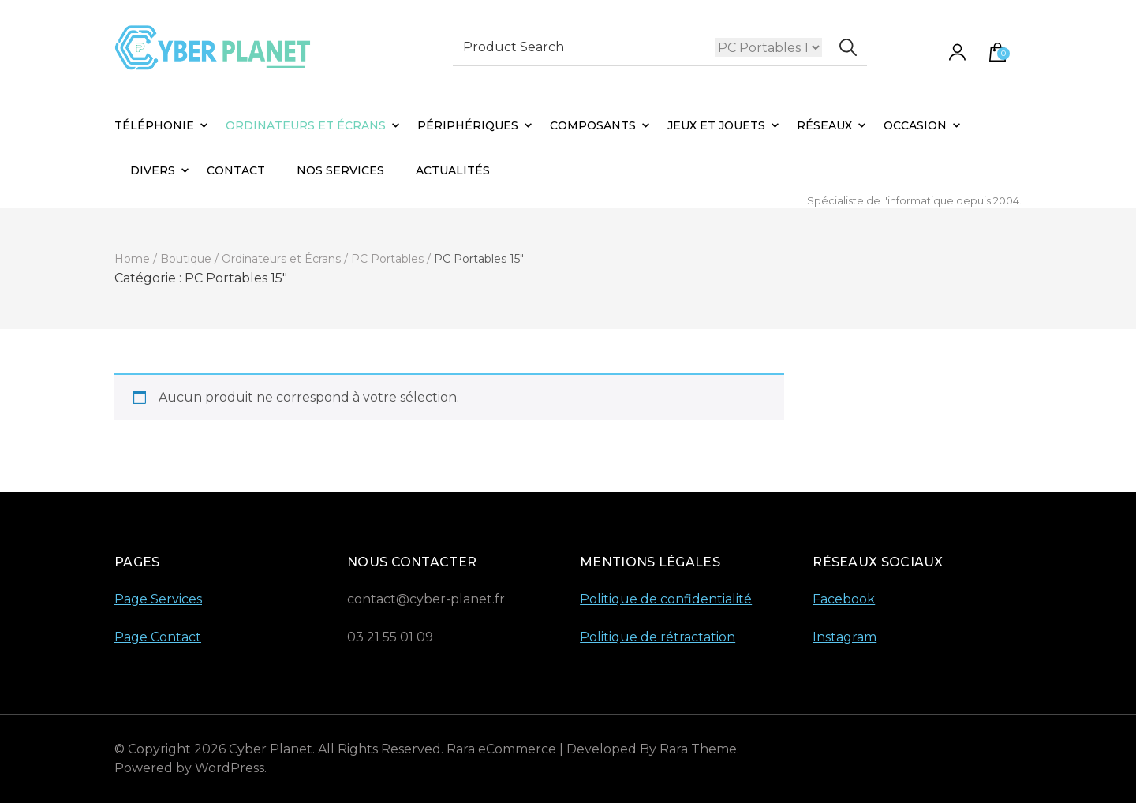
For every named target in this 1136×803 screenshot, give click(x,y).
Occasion (915, 125)
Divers (152, 170)
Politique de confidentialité (666, 599)
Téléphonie (154, 125)
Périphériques (467, 125)
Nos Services (340, 170)
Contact (236, 170)
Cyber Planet (270, 748)
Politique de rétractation (657, 636)
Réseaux (824, 125)
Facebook (844, 599)
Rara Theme (698, 748)
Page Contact (157, 636)
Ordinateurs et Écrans (306, 125)
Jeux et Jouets (716, 125)
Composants (593, 125)
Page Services (158, 599)
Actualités (453, 170)
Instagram (844, 636)
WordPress (229, 767)
